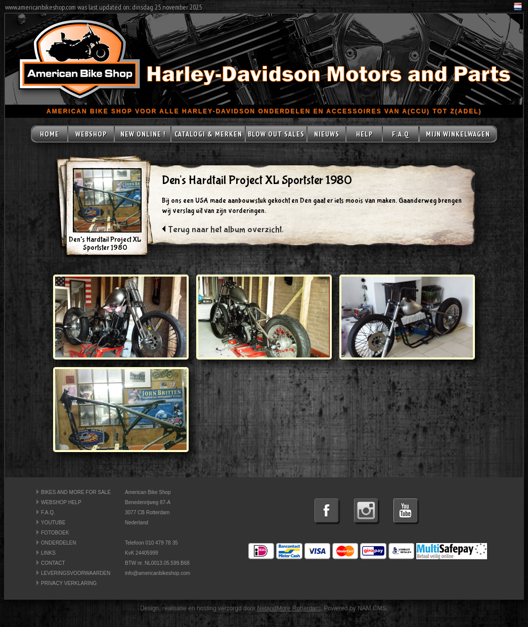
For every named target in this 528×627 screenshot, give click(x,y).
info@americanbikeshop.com (157, 573)
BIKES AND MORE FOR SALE (76, 492)
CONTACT (53, 563)
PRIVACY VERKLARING (69, 583)
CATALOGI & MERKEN (208, 134)
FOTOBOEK (55, 532)
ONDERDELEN (58, 543)
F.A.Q (400, 134)
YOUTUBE (53, 522)
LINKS (48, 553)
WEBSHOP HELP (61, 502)
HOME (49, 134)
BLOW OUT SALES (276, 134)
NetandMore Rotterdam (288, 608)
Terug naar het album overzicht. (226, 230)
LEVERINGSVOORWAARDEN (75, 573)
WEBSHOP (91, 134)
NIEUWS (326, 134)
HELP (364, 134)
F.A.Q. (48, 512)
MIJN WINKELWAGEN (458, 134)
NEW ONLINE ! (142, 134)
